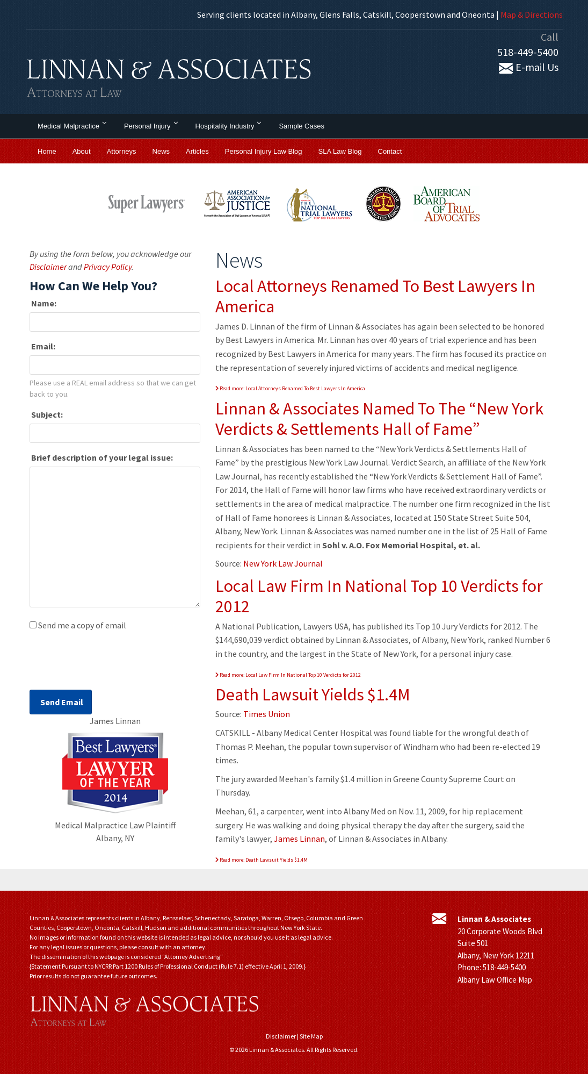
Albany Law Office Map (495, 980)
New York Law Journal (283, 563)
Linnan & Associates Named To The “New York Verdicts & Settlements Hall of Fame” (379, 419)
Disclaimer (48, 266)
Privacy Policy (108, 266)
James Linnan (299, 838)
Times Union (266, 713)
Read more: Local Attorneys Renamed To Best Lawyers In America (290, 388)
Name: (43, 303)
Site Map (311, 1036)
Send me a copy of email (82, 625)
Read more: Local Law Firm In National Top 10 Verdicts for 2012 (288, 674)
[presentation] (111, 663)
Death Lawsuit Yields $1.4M (312, 694)
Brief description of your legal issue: (101, 457)
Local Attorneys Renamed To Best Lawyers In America (375, 296)
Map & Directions (531, 14)
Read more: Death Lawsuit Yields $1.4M (261, 859)
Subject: (46, 414)
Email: (42, 346)
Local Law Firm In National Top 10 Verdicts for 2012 (379, 596)
